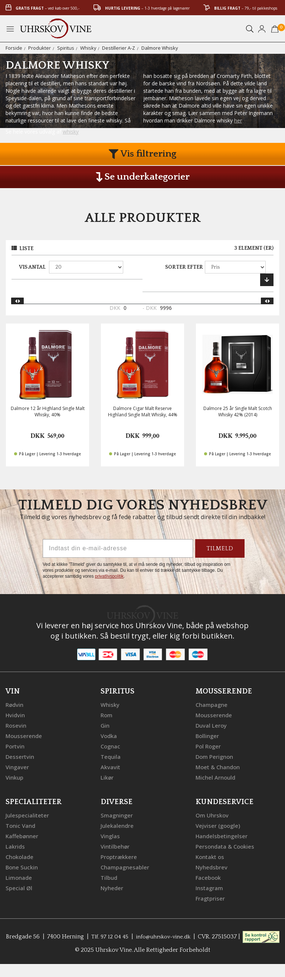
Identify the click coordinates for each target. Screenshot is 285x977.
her (238, 120)
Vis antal (32, 267)
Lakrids (16, 846)
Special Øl (19, 887)
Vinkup (15, 777)
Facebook (209, 877)
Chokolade (21, 856)
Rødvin (15, 704)
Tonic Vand (21, 825)
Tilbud (109, 877)
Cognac (111, 745)
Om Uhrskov (213, 814)
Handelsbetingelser (223, 835)
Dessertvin (21, 756)
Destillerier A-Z (118, 48)
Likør (108, 777)
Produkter (39, 48)
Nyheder (113, 887)
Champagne (212, 704)
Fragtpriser (211, 898)
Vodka (109, 735)
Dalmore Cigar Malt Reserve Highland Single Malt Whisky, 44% (142, 411)
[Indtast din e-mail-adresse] (118, 548)
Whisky (88, 48)
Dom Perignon (216, 756)
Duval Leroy (212, 725)
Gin (105, 725)
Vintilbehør (116, 846)
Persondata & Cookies (227, 846)
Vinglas (111, 835)
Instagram (210, 887)
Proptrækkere (120, 856)
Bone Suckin (23, 866)
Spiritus (65, 48)
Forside (14, 48)
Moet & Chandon (220, 766)
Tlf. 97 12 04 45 (126, 935)
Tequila (111, 756)
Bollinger (208, 735)
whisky (71, 131)
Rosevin (17, 725)
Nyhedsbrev (212, 866)
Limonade (20, 877)
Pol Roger (209, 745)
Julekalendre (118, 825)
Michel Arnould (217, 777)
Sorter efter (184, 267)
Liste (26, 249)
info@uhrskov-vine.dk (183, 935)
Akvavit (111, 766)
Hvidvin (16, 714)
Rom (107, 714)
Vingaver (18, 766)
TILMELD (219, 548)
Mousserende (25, 735)
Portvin (16, 745)
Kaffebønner (23, 835)
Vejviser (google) (219, 825)
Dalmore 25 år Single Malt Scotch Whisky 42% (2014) (237, 411)
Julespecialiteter (28, 814)
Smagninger (118, 814)
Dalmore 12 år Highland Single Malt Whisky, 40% (48, 411)
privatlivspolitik (109, 576)
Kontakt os (211, 856)
